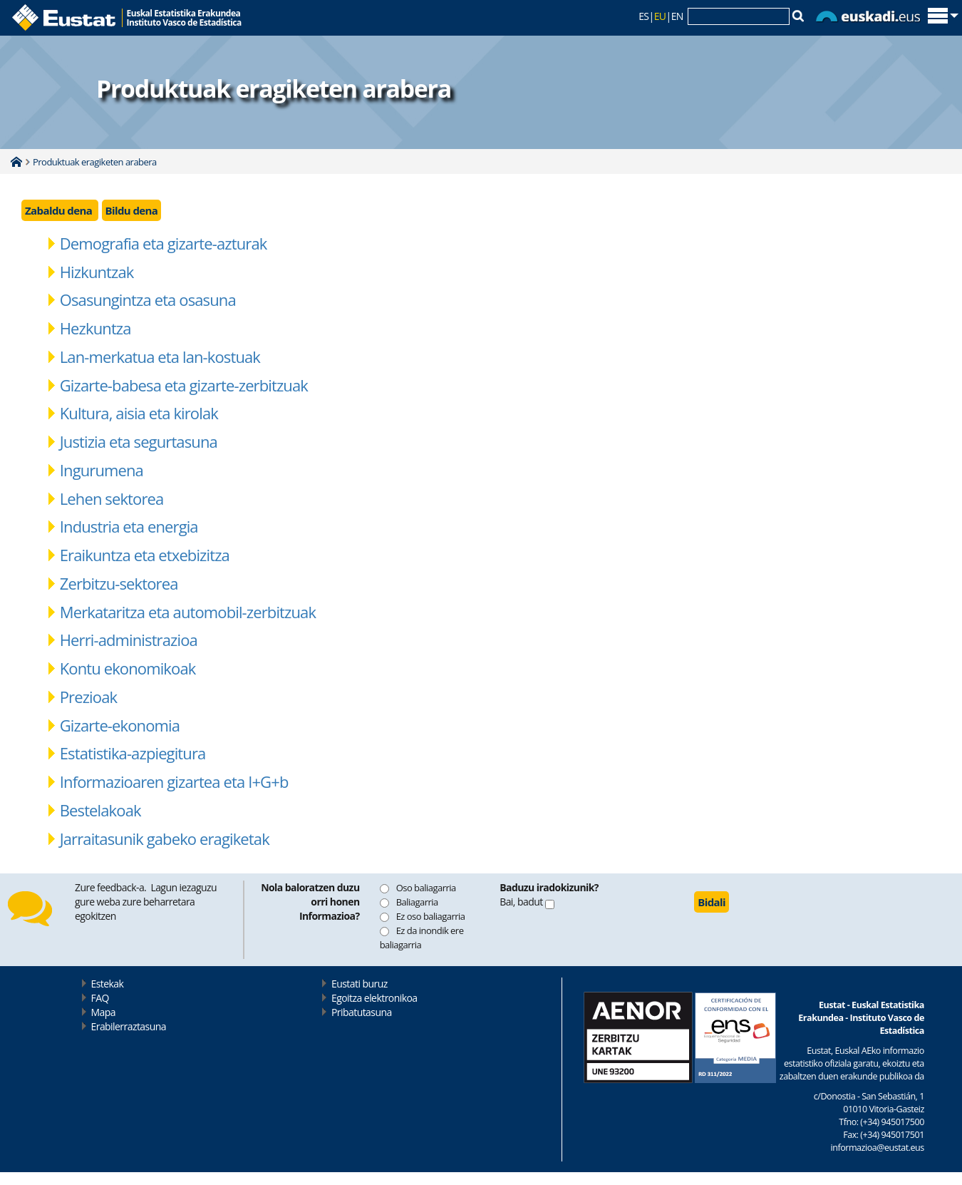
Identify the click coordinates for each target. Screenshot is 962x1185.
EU (660, 16)
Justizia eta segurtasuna (138, 441)
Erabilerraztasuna (128, 1026)
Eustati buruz (359, 983)
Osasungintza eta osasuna (148, 299)
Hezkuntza (95, 328)
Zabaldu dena (60, 210)
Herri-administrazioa (128, 639)
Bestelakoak (100, 810)
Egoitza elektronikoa (374, 998)
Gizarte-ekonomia (120, 725)
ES (643, 16)
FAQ (100, 998)
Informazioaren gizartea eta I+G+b (174, 781)
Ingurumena (101, 470)
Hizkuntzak (97, 271)
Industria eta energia (129, 526)
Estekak (107, 983)
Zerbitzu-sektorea (119, 583)
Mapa (103, 1012)
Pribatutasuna (361, 1012)
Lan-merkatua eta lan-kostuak (160, 356)
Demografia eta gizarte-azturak (163, 243)
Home (16, 162)
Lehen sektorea (112, 498)
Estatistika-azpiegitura (133, 753)
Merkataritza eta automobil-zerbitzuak (188, 611)
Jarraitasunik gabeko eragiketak (164, 838)
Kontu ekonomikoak (128, 668)
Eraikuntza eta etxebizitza (144, 554)
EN (677, 16)
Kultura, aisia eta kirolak (139, 413)
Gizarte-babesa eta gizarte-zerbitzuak (184, 385)
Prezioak (88, 696)
